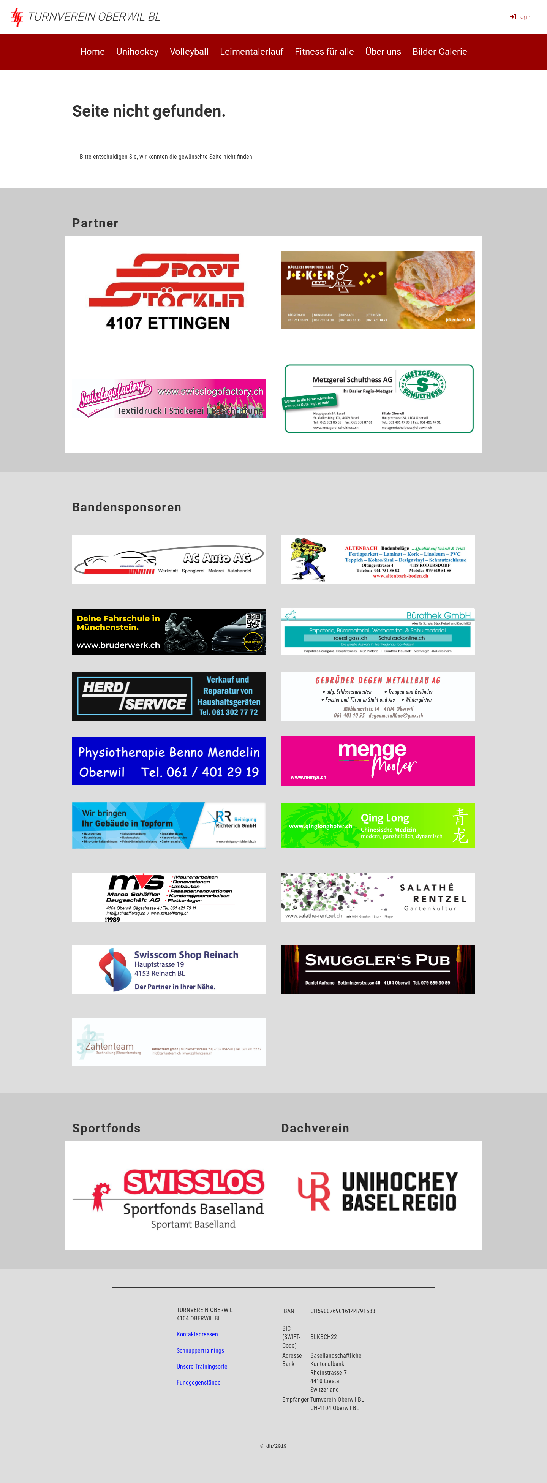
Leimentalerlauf (251, 51)
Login (520, 17)
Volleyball (189, 51)
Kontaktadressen (197, 1334)
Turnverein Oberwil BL (93, 16)
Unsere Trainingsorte (202, 1366)
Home (92, 51)
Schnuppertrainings (200, 1350)
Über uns (383, 51)
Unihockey (137, 51)
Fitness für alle (324, 51)
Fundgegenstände (199, 1382)
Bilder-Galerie (440, 51)
